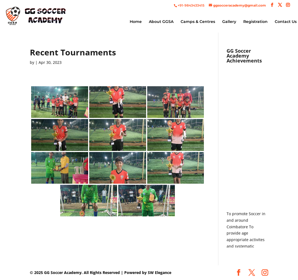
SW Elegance (159, 272)
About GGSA (161, 22)
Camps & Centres (198, 22)
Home (136, 22)
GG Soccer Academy (63, 272)
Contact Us (286, 22)
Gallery (229, 22)
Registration (255, 22)
